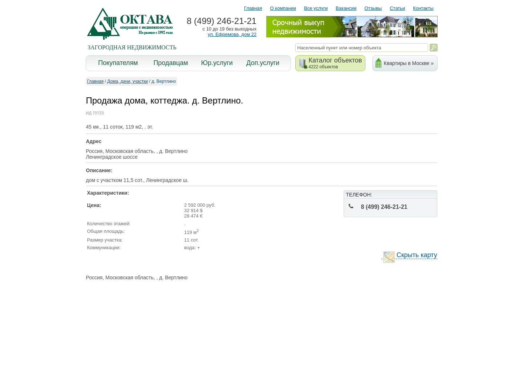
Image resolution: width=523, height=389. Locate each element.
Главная (253, 8)
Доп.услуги (262, 62)
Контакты (423, 8)
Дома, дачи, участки (127, 81)
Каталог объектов (335, 63)
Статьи (397, 8)
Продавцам (170, 62)
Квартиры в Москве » (409, 63)
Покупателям (118, 62)
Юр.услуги (217, 62)
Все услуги (316, 8)
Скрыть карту (410, 255)
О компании (283, 8)
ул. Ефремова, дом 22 (232, 34)
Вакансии (346, 8)
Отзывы (373, 8)
